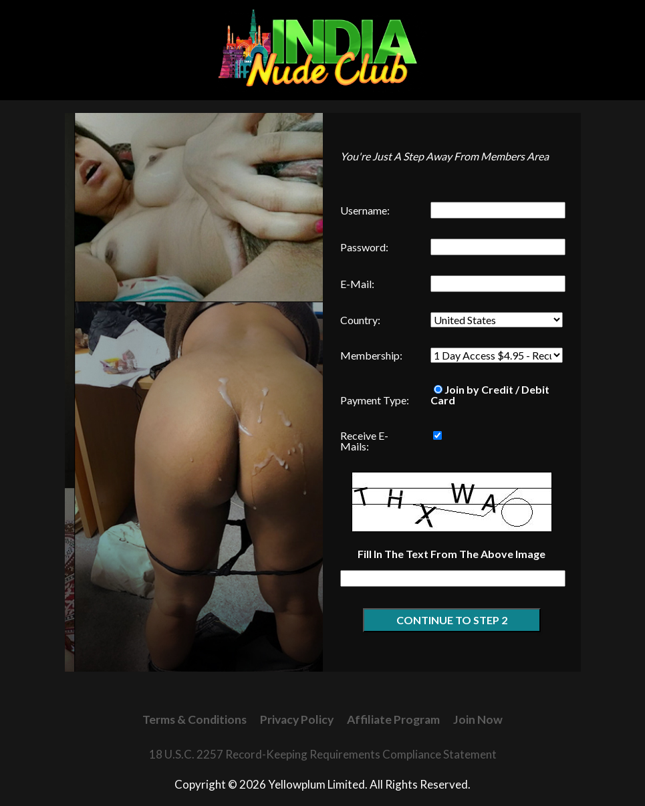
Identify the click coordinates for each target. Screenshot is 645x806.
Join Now (478, 719)
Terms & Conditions (194, 719)
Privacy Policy (297, 719)
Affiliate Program (393, 719)
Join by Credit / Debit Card (489, 394)
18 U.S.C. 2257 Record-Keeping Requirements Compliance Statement (323, 754)
